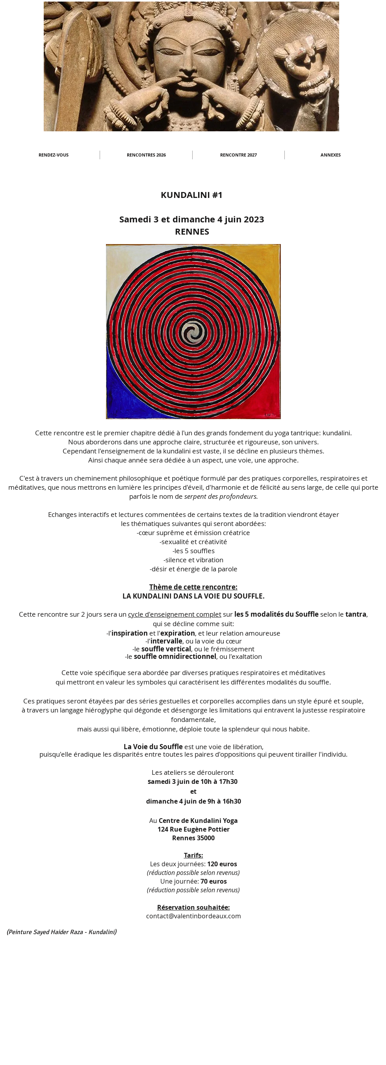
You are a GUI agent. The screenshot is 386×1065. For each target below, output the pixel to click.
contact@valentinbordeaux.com (193, 916)
